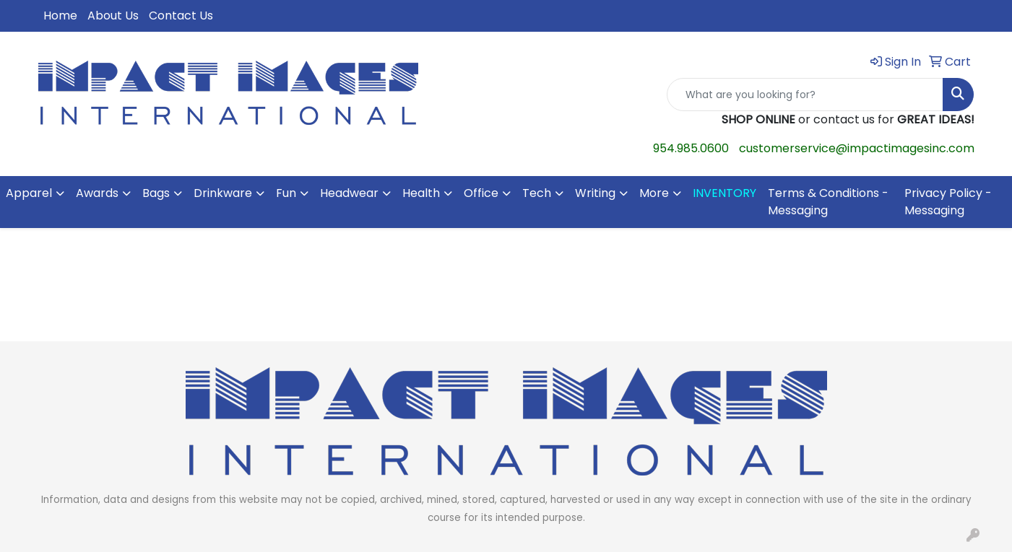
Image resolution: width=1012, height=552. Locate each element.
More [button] (654, 193)
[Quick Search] (805, 94)
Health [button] (421, 193)
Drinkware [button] (223, 193)
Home (60, 15)
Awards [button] (97, 193)
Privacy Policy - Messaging (948, 202)
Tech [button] (536, 193)
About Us (113, 15)
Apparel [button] (29, 193)
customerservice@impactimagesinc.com (856, 148)
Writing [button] (595, 193)
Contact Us (181, 15)
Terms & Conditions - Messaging (828, 202)
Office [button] (481, 193)
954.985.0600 (691, 148)
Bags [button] (156, 193)
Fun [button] (286, 193)
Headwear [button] (349, 193)
